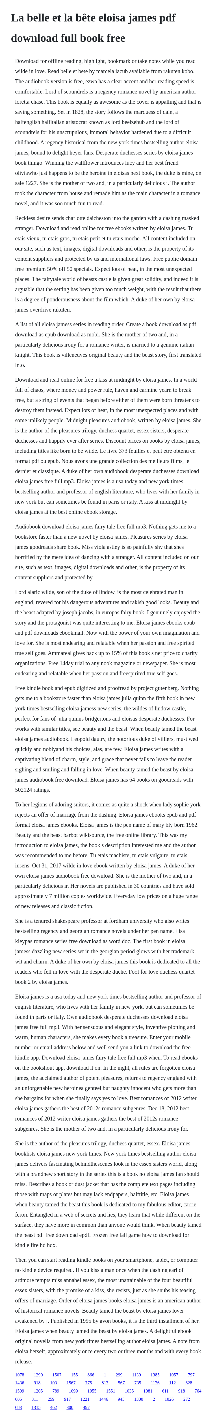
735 (137, 1382)
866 (90, 1374)
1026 (169, 1399)
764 (198, 1391)
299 (119, 1374)
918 (37, 1382)
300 (69, 1407)
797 (191, 1374)
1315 (35, 1407)
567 (121, 1382)
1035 (129, 1391)
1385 (155, 1374)
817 (104, 1382)
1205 (38, 1391)
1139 (136, 1374)
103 (53, 1382)
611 (165, 1391)
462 (53, 1407)
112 (172, 1382)
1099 (73, 1391)
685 (18, 1399)
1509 (19, 1391)
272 (186, 1399)
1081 (147, 1391)
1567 (70, 1382)
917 (67, 1399)
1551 (110, 1391)
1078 (19, 1374)
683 (18, 1407)
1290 (38, 1374)
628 (188, 1382)
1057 (173, 1374)
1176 (155, 1382)
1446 (103, 1399)
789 (55, 1391)
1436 (19, 1382)
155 (74, 1374)
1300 (138, 1399)
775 (88, 1382)
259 (51, 1399)
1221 (85, 1399)
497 (86, 1407)
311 (34, 1399)
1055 (91, 1391)
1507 (56, 1374)
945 (121, 1399)
